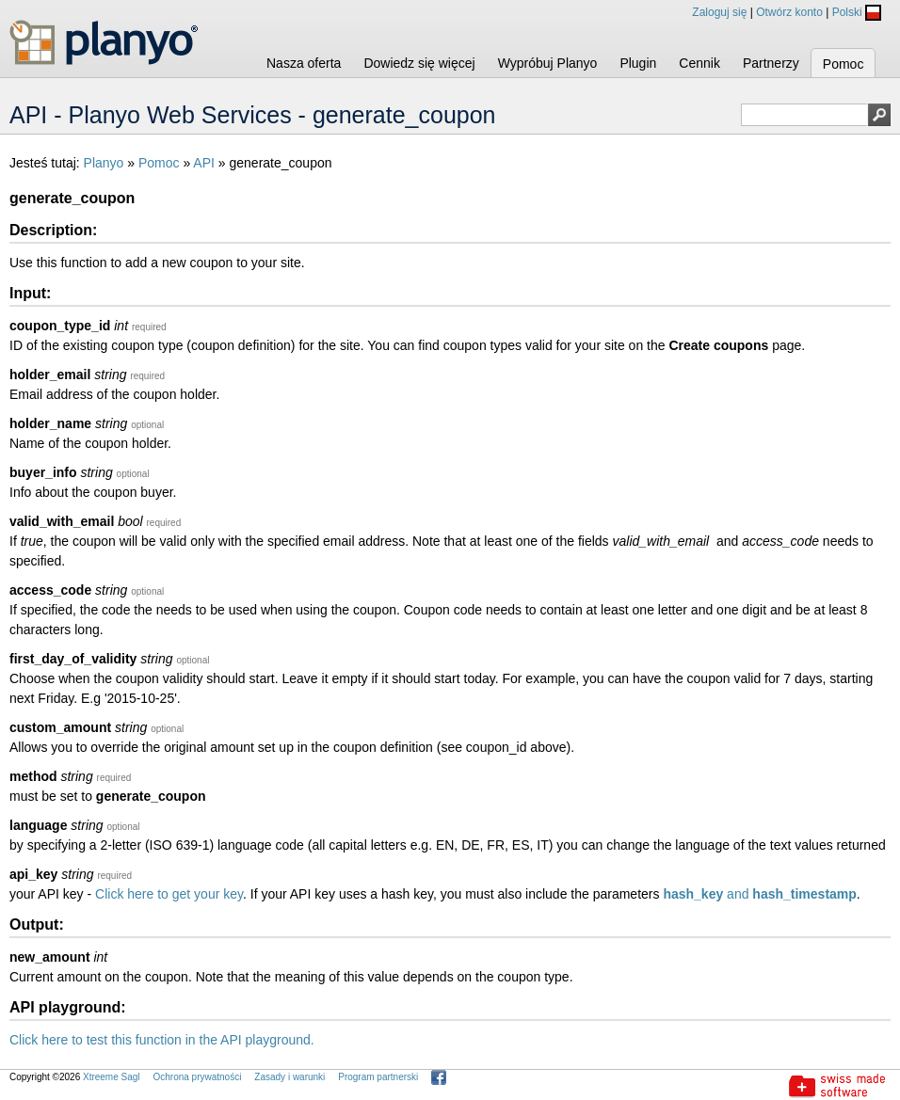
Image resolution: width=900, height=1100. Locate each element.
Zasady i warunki (289, 1077)
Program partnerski (378, 1077)
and (759, 893)
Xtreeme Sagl (111, 1077)
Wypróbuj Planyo (548, 63)
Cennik (699, 63)
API (204, 162)
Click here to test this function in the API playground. (161, 1039)
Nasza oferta (303, 63)
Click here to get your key (169, 893)
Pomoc (843, 64)
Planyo (104, 162)
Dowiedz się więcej (418, 63)
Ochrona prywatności (197, 1077)
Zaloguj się (719, 12)
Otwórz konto (789, 12)
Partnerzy (771, 63)
